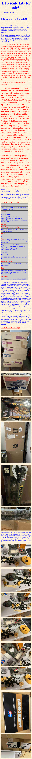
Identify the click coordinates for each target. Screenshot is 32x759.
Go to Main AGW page (10, 202)
